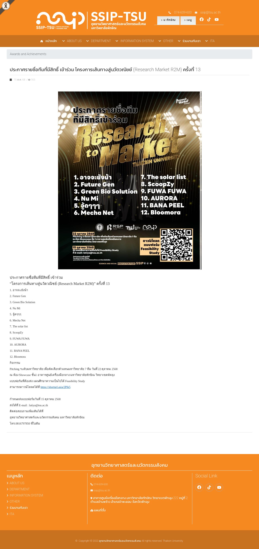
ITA (209, 41)
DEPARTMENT (98, 41)
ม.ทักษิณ (168, 19)
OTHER (166, 41)
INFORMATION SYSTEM (135, 41)
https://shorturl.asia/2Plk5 (55, 387)
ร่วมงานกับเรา (189, 41)
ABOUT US (72, 41)
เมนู (188, 19)
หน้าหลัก (50, 41)
